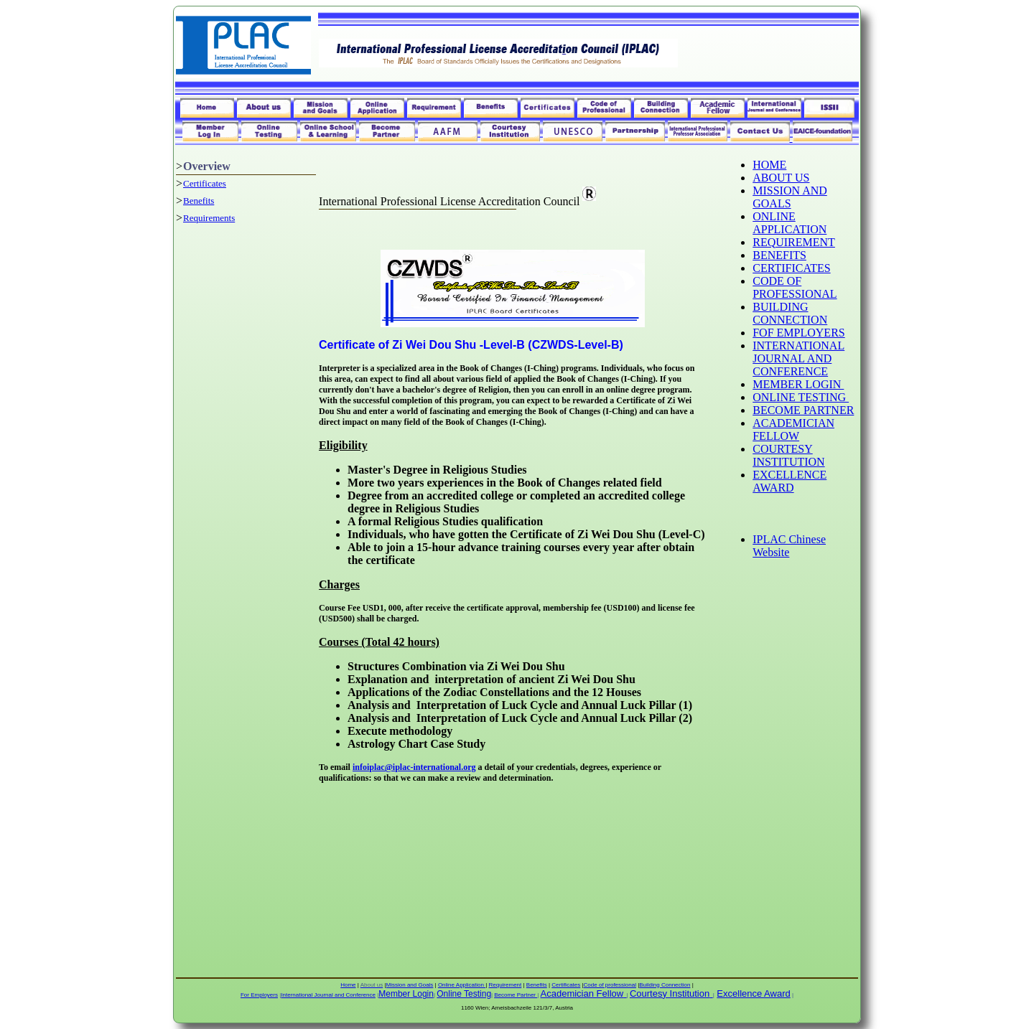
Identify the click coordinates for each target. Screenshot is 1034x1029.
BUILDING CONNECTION (790, 313)
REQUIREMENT (794, 242)
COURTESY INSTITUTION (788, 455)
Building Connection (664, 985)
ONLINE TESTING (801, 397)
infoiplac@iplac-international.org (414, 767)
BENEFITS (779, 255)
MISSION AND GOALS (790, 197)
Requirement (504, 985)
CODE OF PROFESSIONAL (795, 287)
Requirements (209, 217)
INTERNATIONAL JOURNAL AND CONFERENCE (798, 358)
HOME (769, 165)
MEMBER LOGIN (798, 384)
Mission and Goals (410, 985)
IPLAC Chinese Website (789, 545)
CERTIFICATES (791, 268)
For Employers (259, 995)
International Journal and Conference (328, 995)
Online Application (461, 985)
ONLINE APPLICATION (789, 222)
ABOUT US (781, 178)
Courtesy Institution (669, 993)
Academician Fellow (582, 993)
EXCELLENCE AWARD (789, 481)
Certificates (204, 183)
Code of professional (610, 985)
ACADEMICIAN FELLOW (793, 429)
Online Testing (464, 994)
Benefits (198, 200)
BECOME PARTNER (803, 410)
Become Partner (515, 995)
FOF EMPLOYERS (798, 332)
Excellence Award (753, 993)
